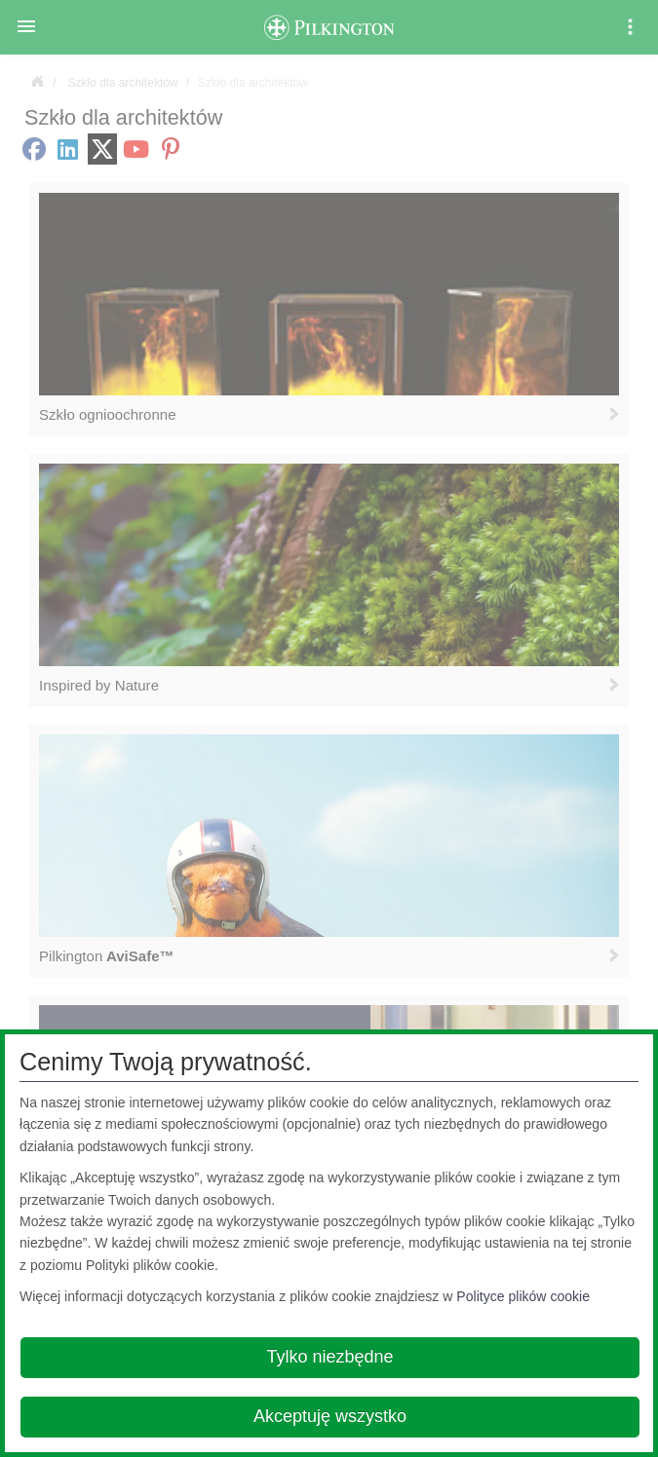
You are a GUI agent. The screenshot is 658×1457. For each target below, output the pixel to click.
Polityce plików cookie (523, 1296)
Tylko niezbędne (329, 1356)
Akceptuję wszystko (329, 1416)
